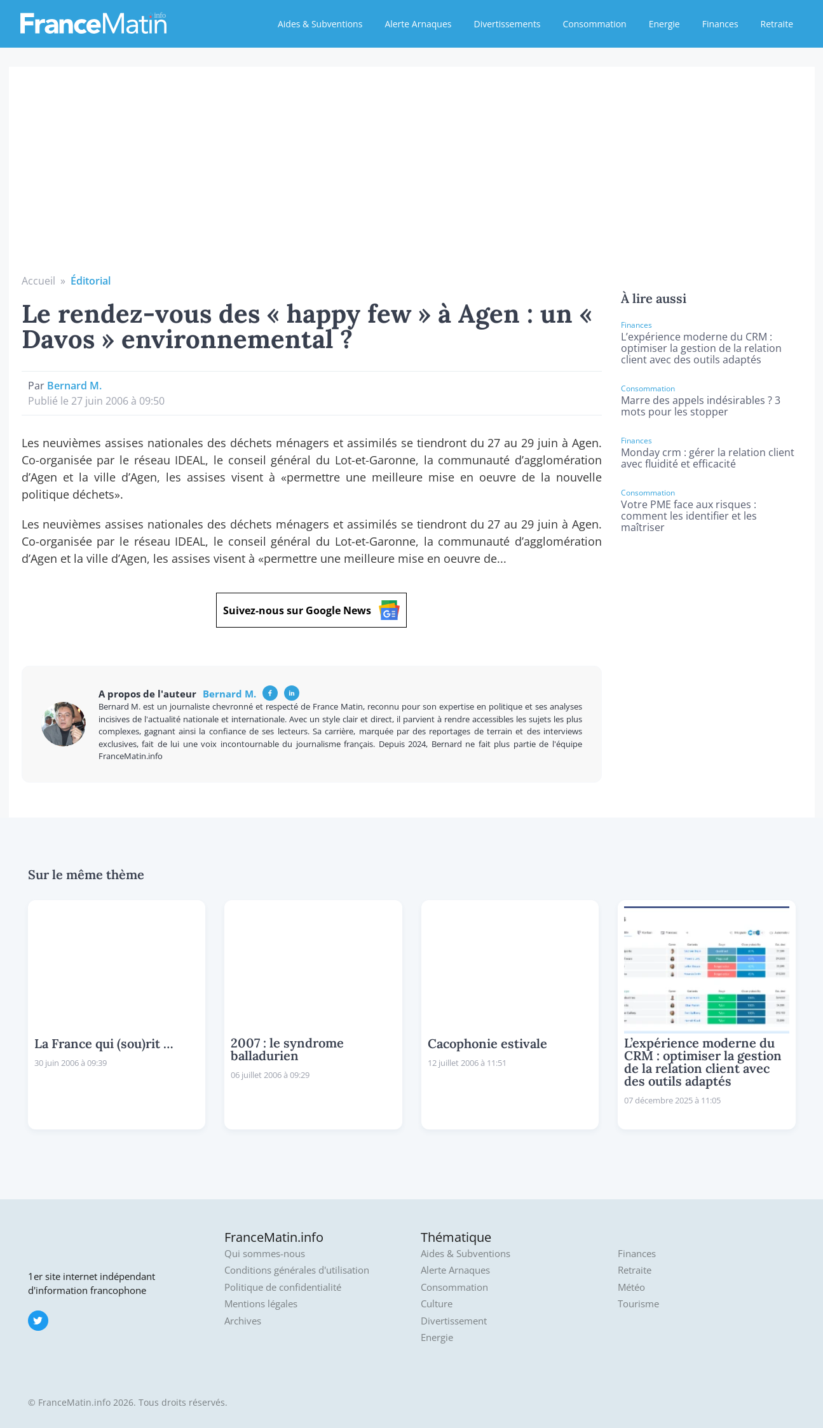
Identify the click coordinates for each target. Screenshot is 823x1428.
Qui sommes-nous (264, 1254)
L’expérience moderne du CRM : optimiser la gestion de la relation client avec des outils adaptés (701, 348)
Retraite (777, 24)
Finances (720, 24)
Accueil (38, 281)
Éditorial (91, 281)
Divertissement (454, 1321)
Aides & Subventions (320, 24)
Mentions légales (260, 1304)
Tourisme (638, 1304)
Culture (436, 1304)
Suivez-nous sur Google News (311, 610)
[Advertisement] (412, 178)
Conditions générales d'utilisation (296, 1270)
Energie (664, 24)
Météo (631, 1287)
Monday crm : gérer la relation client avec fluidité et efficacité (707, 458)
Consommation (595, 24)
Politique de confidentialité (282, 1287)
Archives (242, 1321)
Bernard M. (74, 386)
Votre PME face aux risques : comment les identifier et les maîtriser (689, 515)
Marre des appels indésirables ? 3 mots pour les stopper (700, 406)
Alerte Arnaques (417, 24)
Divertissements (506, 24)
